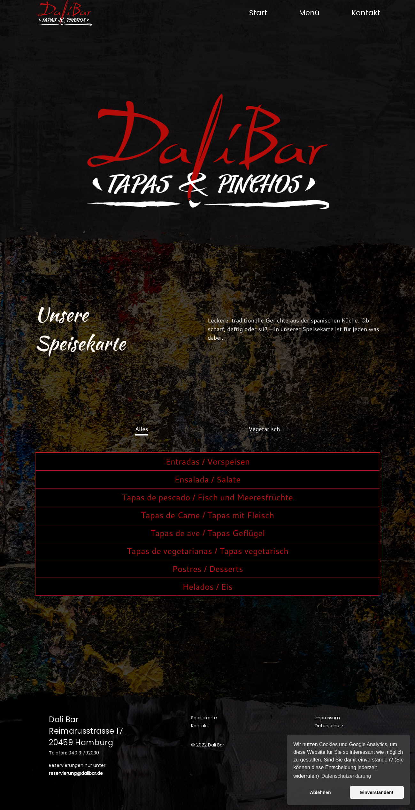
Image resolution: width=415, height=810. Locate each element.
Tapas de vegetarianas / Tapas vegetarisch (207, 550)
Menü (309, 13)
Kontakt (365, 13)
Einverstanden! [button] (376, 792)
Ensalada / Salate (207, 479)
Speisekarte (204, 718)
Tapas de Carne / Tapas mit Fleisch (207, 515)
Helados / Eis (207, 586)
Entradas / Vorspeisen (207, 461)
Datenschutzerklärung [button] (346, 776)
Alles (141, 429)
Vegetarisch (264, 429)
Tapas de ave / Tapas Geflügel (207, 532)
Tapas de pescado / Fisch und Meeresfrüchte (207, 497)
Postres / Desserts (207, 568)
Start (258, 13)
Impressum (327, 718)
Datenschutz (329, 726)
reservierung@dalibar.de (76, 773)
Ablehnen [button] (320, 792)
